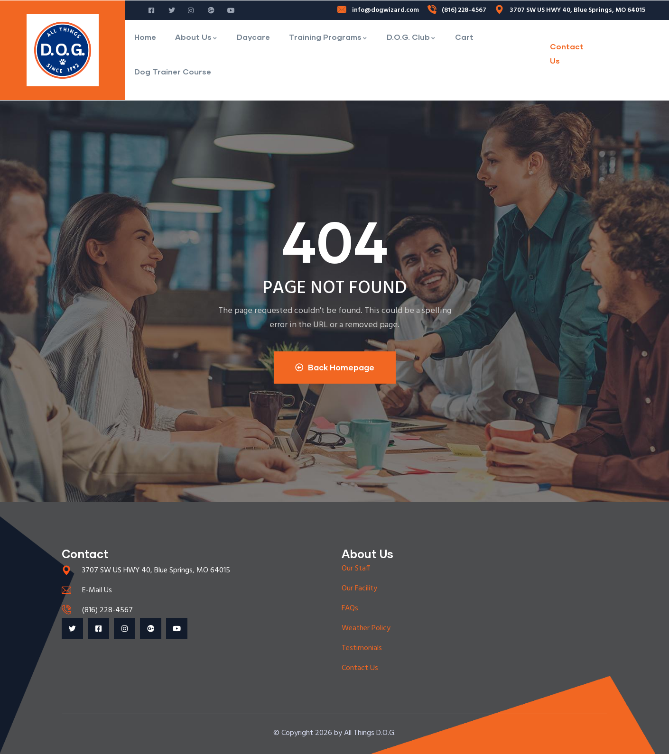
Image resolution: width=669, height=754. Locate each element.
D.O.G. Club (411, 36)
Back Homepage (334, 367)
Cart (464, 36)
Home (145, 36)
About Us (196, 36)
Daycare (253, 36)
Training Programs (328, 36)
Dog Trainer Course (172, 71)
